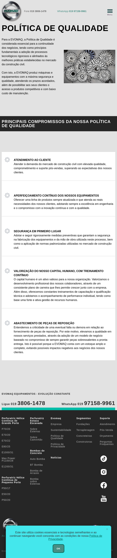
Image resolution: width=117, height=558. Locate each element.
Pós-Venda (106, 430)
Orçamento (106, 435)
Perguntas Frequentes (107, 443)
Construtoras (84, 441)
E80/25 (6, 446)
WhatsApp (71, 11)
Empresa (56, 424)
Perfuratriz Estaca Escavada (37, 420)
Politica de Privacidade (58, 445)
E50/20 (6, 494)
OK (58, 548)
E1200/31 (7, 466)
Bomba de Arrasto (36, 471)
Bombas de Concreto (37, 451)
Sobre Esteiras (35, 430)
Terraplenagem (85, 430)
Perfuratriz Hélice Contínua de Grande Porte (13, 420)
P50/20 (6, 500)
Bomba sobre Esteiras (35, 481)
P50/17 (6, 488)
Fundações (83, 424)
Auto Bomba (37, 459)
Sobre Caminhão (36, 438)
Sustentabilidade (61, 430)
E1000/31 (7, 452)
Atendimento (107, 424)
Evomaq (56, 418)
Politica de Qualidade (57, 437)
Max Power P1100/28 (8, 459)
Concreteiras (84, 435)
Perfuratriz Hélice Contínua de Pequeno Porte (13, 480)
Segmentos (83, 418)
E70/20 (6, 434)
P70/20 (6, 429)
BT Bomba (36, 464)
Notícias (56, 457)
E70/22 (6, 440)
